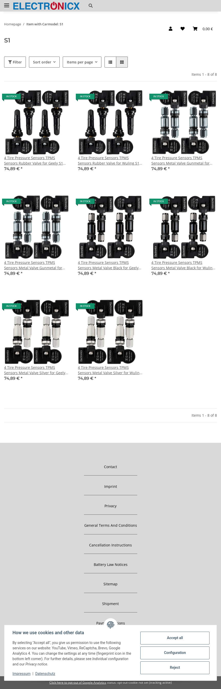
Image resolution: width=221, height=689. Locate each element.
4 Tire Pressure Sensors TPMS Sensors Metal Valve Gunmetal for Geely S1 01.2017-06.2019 (180, 160)
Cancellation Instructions (110, 545)
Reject (175, 667)
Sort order (42, 62)
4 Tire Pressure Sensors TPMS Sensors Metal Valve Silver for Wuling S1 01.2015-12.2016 (110, 370)
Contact (110, 466)
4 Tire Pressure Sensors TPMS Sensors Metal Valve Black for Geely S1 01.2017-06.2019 (108, 265)
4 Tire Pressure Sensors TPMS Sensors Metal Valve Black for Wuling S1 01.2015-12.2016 (183, 265)
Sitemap (110, 584)
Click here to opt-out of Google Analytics (77, 682)
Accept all (175, 638)
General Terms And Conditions (110, 525)
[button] (123, 6)
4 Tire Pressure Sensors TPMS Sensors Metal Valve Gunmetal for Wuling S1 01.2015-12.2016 (33, 265)
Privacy (110, 505)
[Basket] (203, 29)
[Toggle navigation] (6, 3)
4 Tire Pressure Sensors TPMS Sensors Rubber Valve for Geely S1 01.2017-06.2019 (33, 160)
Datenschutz (45, 674)
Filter (15, 62)
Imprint (110, 486)
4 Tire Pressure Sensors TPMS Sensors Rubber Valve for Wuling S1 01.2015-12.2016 (108, 160)
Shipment (110, 603)
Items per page (80, 62)
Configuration (175, 653)
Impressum (21, 674)
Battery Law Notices (111, 564)
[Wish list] (182, 29)
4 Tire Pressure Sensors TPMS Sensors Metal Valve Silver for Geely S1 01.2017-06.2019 (34, 370)
